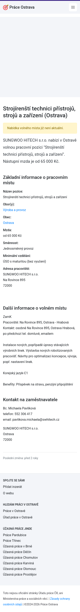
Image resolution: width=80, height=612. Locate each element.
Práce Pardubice (14, 535)
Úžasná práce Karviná (18, 563)
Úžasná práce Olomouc (19, 569)
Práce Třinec (12, 541)
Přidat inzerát (12, 487)
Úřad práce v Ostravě (17, 517)
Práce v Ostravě (14, 511)
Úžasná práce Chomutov (20, 557)
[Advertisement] (40, 57)
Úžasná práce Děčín (17, 552)
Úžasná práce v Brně (17, 546)
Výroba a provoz (14, 210)
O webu (8, 493)
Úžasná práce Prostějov (19, 574)
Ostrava (8, 223)
